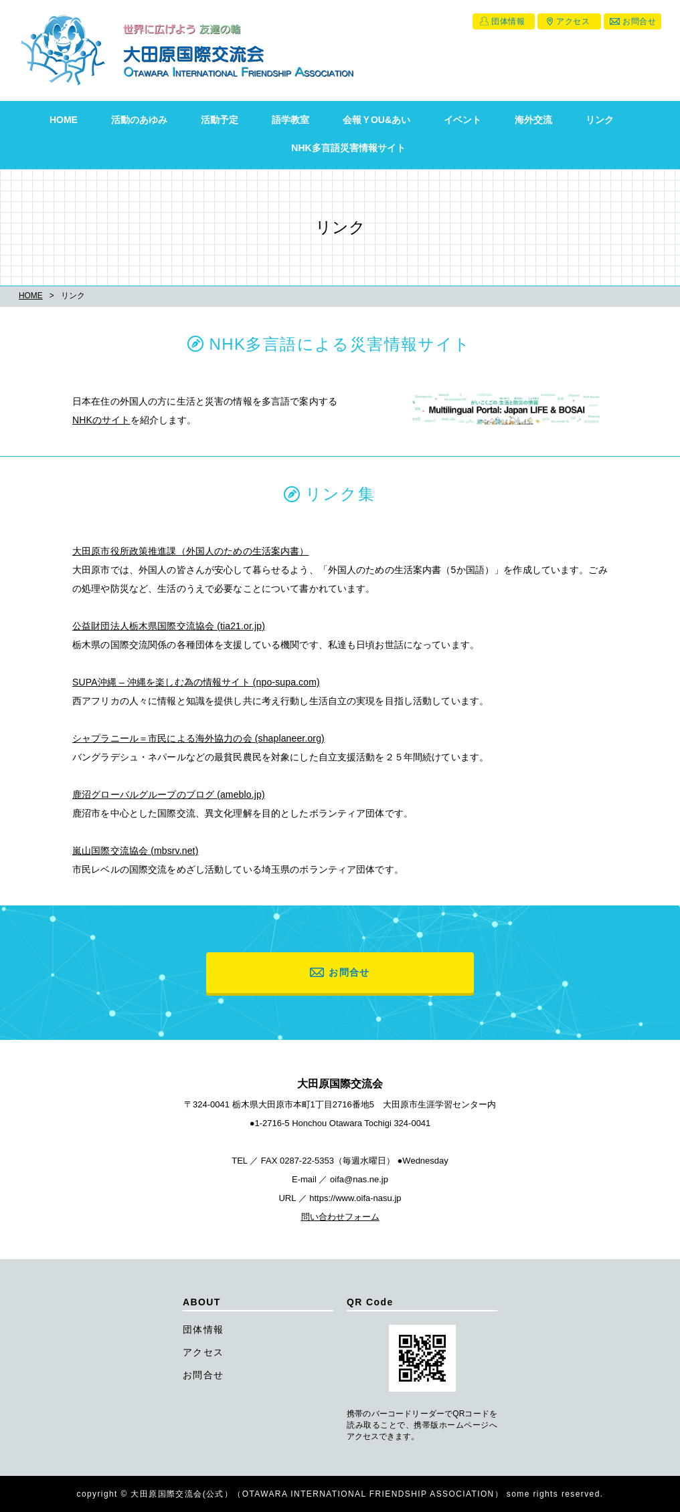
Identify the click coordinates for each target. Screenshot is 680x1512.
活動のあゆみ (139, 119)
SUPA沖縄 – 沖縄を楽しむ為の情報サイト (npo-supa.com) (196, 682)
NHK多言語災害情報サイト (348, 147)
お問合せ (639, 21)
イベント (462, 119)
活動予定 (219, 119)
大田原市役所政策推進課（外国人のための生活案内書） (190, 551)
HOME (64, 119)
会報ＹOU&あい (376, 119)
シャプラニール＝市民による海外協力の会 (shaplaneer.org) (198, 738)
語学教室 (290, 119)
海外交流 (533, 119)
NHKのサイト (101, 420)
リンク (600, 119)
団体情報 (508, 21)
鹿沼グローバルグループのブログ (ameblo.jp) (168, 794)
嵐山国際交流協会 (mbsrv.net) (135, 850)
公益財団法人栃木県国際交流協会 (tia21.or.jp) (168, 626)
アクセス (573, 21)
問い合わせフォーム (340, 1217)
